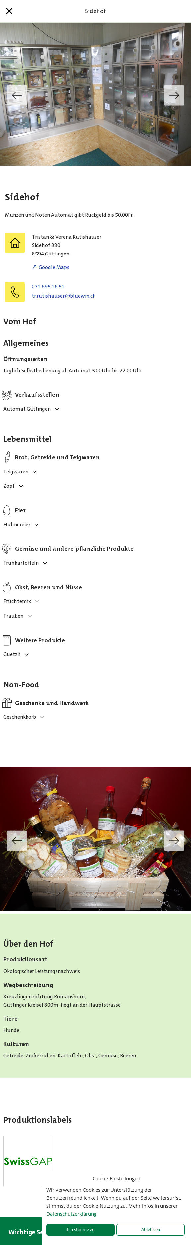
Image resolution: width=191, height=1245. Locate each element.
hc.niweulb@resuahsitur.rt (64, 295)
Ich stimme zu (81, 1229)
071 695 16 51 (48, 286)
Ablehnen (150, 1229)
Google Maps (54, 267)
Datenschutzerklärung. (72, 1213)
